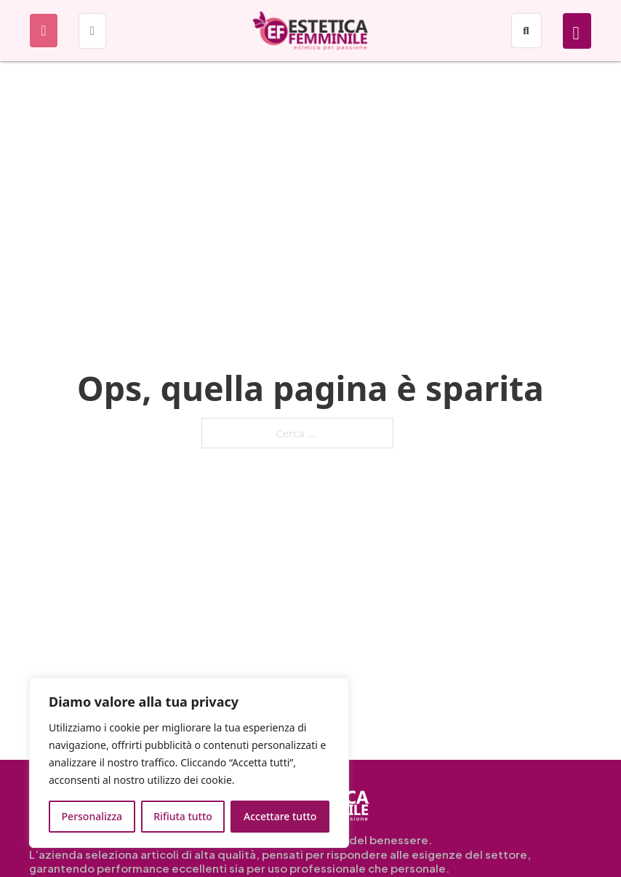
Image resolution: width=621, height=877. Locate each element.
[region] (189, 763)
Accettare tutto (280, 816)
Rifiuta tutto (182, 816)
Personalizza (92, 816)
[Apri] (43, 30)
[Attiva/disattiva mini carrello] (576, 33)
